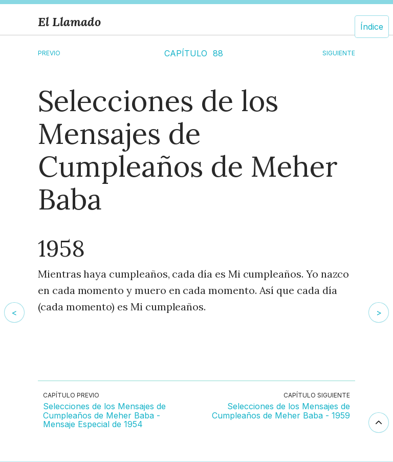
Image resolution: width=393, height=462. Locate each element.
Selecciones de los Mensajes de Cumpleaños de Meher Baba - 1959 (281, 411)
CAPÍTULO (185, 53)
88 (218, 53)
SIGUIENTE (338, 53)
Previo (49, 53)
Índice (371, 27)
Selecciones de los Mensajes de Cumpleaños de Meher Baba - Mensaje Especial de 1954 (104, 415)
